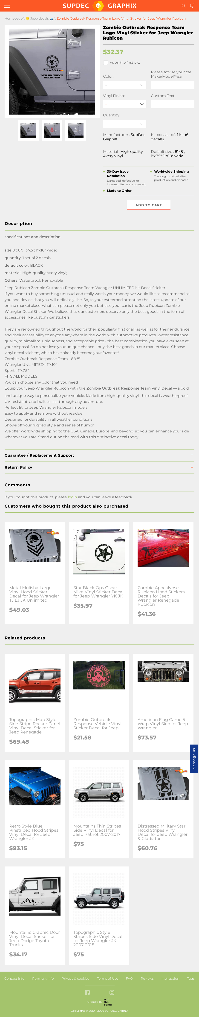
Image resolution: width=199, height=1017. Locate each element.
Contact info (14, 978)
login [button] (72, 497)
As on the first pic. (121, 62)
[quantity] (125, 124)
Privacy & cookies (75, 978)
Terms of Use (107, 978)
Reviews (147, 978)
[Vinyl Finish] (125, 104)
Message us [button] (194, 758)
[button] (28, 130)
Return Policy (18, 467)
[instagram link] (111, 993)
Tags (191, 978)
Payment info (43, 978)
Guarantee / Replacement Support (39, 455)
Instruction (170, 978)
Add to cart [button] (149, 205)
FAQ (129, 978)
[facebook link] (87, 993)
